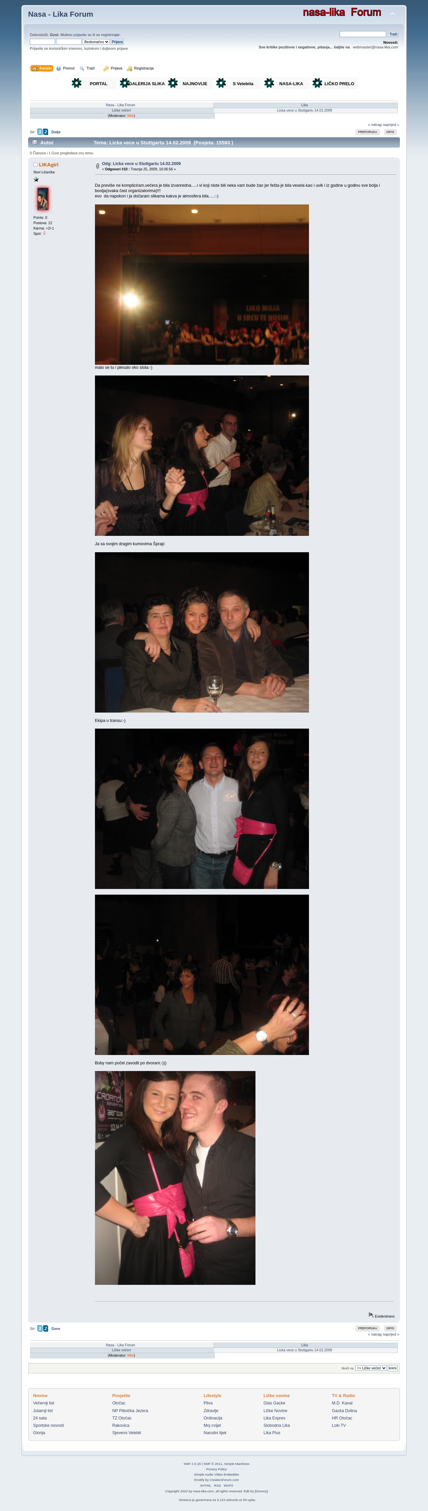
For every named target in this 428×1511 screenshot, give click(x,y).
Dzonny (261, 1491)
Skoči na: (347, 1368)
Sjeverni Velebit (126, 1432)
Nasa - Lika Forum (60, 14)
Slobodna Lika (276, 1425)
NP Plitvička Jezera (130, 1410)
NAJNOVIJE (195, 83)
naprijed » (391, 125)
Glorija (39, 1432)
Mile (130, 116)
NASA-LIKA (291, 83)
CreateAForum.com (224, 1480)
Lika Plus (272, 1432)
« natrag (375, 125)
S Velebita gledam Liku (243, 85)
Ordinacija (213, 1418)
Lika (304, 105)
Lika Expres (274, 1418)
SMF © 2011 (213, 1464)
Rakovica (120, 1425)
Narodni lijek (215, 1432)
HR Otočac (342, 1418)
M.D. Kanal (342, 1403)
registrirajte (110, 35)
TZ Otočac (122, 1418)
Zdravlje (211, 1410)
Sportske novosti (48, 1425)
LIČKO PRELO (339, 83)
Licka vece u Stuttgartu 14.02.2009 (304, 110)
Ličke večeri (121, 110)
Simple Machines (236, 1464)
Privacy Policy (216, 1469)
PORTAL (98, 83)
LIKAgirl (49, 164)
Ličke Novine (275, 1410)
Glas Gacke (274, 1403)
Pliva (208, 1403)
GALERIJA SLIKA (147, 83)
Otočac (119, 1403)
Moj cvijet (212, 1425)
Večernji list (43, 1403)
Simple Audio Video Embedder (216, 1474)
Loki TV (339, 1425)
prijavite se (83, 35)
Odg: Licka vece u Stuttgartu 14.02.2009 (141, 163)
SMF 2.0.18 (192, 1464)
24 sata (40, 1418)
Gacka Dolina (344, 1410)
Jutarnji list (43, 1410)
